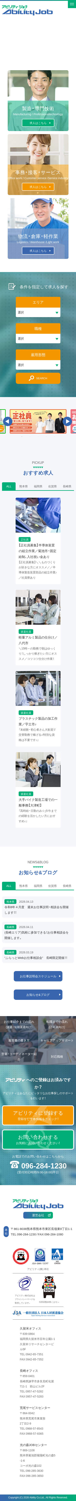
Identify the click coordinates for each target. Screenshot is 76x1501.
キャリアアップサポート (57, 1040)
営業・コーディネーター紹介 (19, 1057)
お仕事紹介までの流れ (19, 1024)
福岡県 (38, 486)
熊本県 (23, 486)
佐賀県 (52, 486)
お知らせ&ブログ (38, 994)
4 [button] (46, 437)
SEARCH (41, 378)
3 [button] (38, 437)
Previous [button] (7, 421)
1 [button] (22, 437)
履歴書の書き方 (19, 1040)
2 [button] (30, 437)
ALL (8, 486)
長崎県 (67, 486)
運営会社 (38, 1215)
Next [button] (67, 421)
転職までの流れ (57, 1024)
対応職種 (57, 1056)
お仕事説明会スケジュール (38, 976)
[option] (38, 421)
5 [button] (54, 437)
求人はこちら (38, 123)
